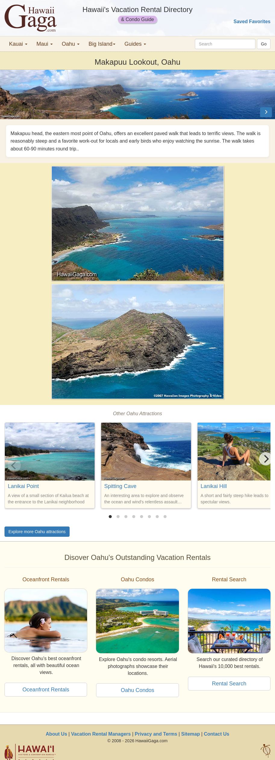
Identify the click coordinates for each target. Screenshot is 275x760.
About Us (56, 734)
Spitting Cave (120, 486)
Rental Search (229, 684)
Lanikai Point (23, 486)
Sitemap (190, 734)
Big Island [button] (102, 44)
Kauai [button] (18, 44)
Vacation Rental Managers (101, 734)
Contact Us (216, 734)
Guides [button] (135, 44)
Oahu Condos (137, 690)
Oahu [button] (71, 44)
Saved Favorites (251, 21)
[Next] (265, 458)
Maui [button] (44, 44)
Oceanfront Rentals (46, 690)
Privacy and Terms (156, 734)
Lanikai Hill (214, 486)
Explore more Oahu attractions (37, 531)
